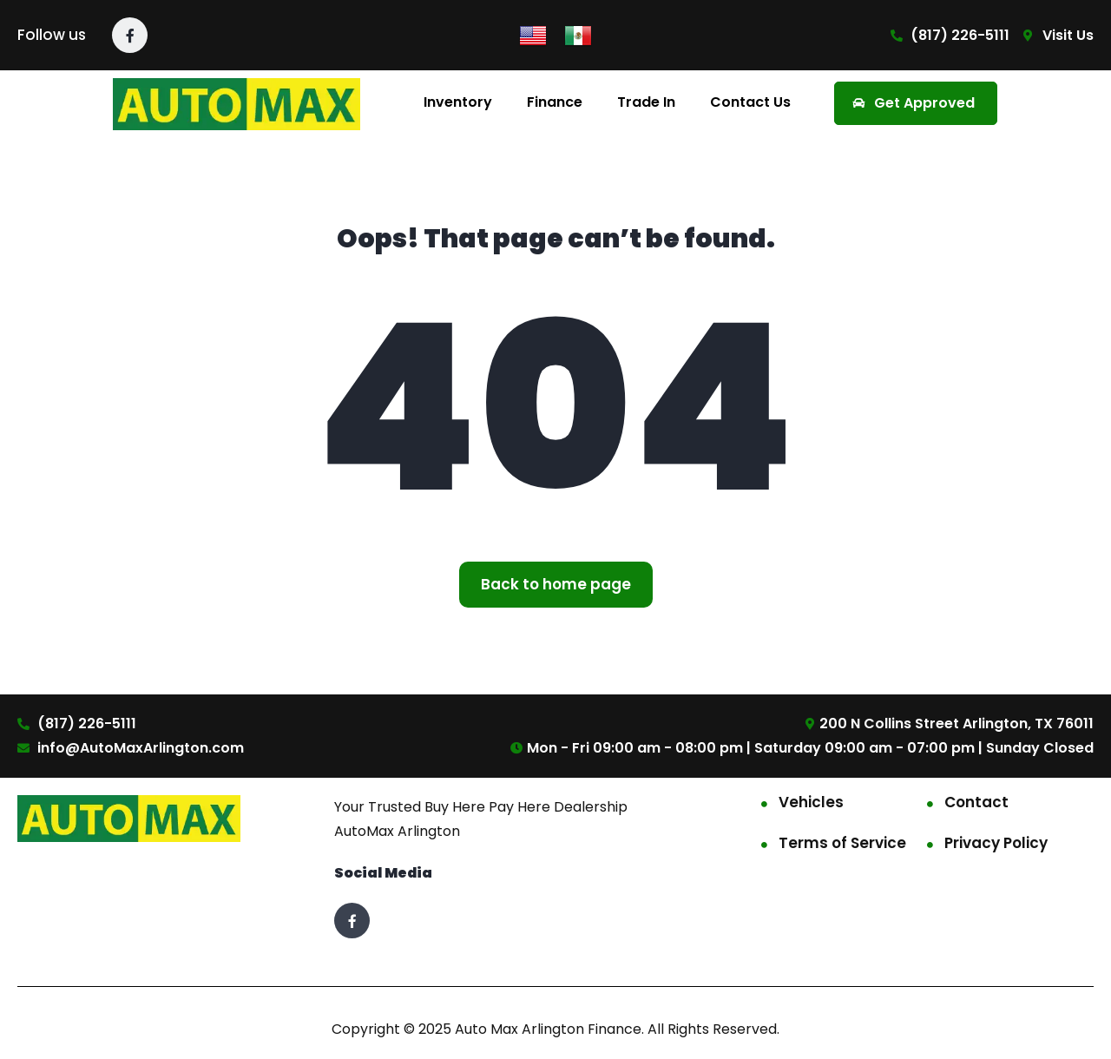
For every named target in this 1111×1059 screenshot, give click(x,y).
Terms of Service (842, 842)
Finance (554, 102)
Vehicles (811, 802)
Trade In (646, 102)
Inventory (458, 102)
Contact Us (750, 102)
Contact (976, 802)
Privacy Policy (996, 842)
